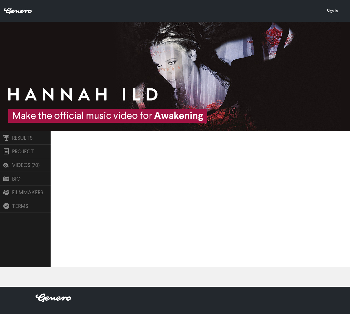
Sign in (332, 10)
